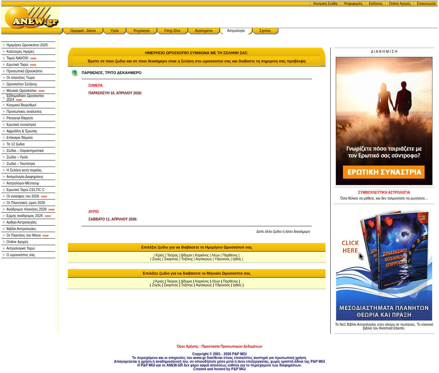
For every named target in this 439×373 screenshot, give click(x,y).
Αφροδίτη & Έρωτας (22, 131)
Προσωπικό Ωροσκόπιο (25, 71)
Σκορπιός (171, 259)
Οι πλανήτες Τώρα (21, 78)
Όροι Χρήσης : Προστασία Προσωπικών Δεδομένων (219, 346)
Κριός (160, 255)
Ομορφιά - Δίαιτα (83, 31)
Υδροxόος (222, 259)
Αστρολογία (236, 31)
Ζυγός (157, 259)
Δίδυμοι (186, 255)
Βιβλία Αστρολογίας (21, 229)
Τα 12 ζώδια (16, 144)
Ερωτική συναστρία (21, 125)
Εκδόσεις (376, 3)
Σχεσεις (265, 31)
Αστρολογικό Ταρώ (21, 248)
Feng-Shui (172, 31)
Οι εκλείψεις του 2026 (27, 196)
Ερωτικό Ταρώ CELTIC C (26, 190)
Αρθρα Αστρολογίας (22, 222)
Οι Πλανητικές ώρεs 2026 (26, 203)
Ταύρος (172, 255)
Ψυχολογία (141, 31)
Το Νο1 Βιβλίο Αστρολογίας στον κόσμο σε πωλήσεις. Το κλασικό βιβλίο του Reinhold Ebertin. (384, 326)
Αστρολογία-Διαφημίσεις (25, 177)
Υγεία (114, 31)
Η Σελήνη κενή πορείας (24, 170)
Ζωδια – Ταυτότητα (21, 164)
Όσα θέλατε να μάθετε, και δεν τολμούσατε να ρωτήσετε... (384, 198)
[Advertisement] (196, 153)
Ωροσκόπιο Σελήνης (22, 84)
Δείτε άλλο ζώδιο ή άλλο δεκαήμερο (283, 231)
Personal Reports (20, 118)
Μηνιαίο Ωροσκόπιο (25, 91)
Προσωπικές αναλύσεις (24, 111)
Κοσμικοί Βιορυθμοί (21, 105)
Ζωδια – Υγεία (17, 157)
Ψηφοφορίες (353, 3)
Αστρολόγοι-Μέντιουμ (23, 183)
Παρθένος (230, 255)
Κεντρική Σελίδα (325, 3)
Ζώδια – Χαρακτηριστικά (25, 151)
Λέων (216, 255)
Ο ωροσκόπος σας (21, 255)
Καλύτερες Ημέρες (20, 51)
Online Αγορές (400, 3)
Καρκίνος (202, 255)
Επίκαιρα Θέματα (20, 138)
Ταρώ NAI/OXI (21, 58)
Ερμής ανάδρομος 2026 (29, 216)
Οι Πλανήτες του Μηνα (28, 235)
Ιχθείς (237, 259)
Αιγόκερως (204, 259)
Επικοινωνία (426, 3)
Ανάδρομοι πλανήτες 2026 (31, 209)
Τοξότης (187, 259)
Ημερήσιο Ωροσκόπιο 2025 (27, 45)
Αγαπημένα (204, 31)
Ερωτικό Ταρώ (21, 65)
